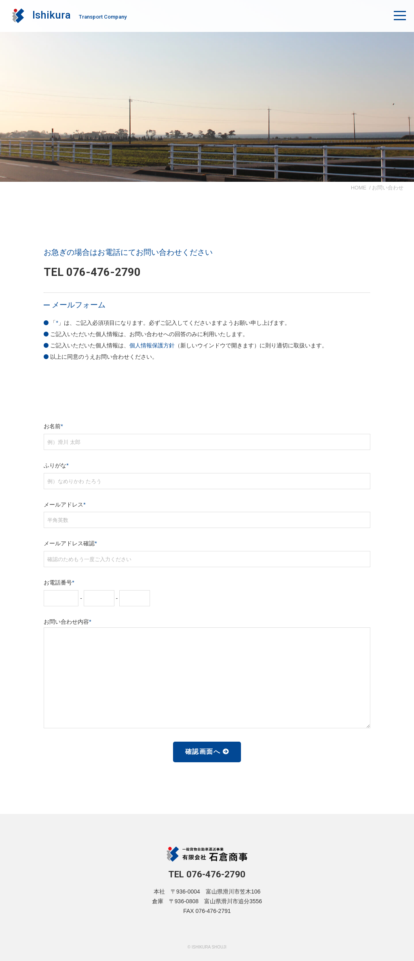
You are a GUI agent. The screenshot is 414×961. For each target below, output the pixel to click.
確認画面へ (203, 751)
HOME (358, 188)
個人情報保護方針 (152, 345)
